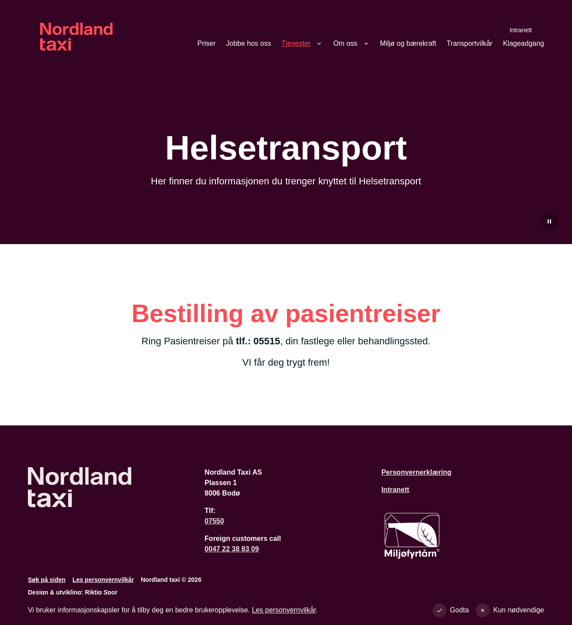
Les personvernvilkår (103, 579)
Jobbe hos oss (248, 43)
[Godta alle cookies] (452, 612)
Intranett (521, 30)
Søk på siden (46, 579)
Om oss (345, 43)
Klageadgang (523, 43)
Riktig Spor (101, 592)
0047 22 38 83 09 (231, 549)
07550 (214, 521)
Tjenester (296, 43)
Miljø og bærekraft (408, 43)
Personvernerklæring (416, 472)
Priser (206, 43)
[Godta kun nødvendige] (511, 612)
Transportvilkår (469, 43)
